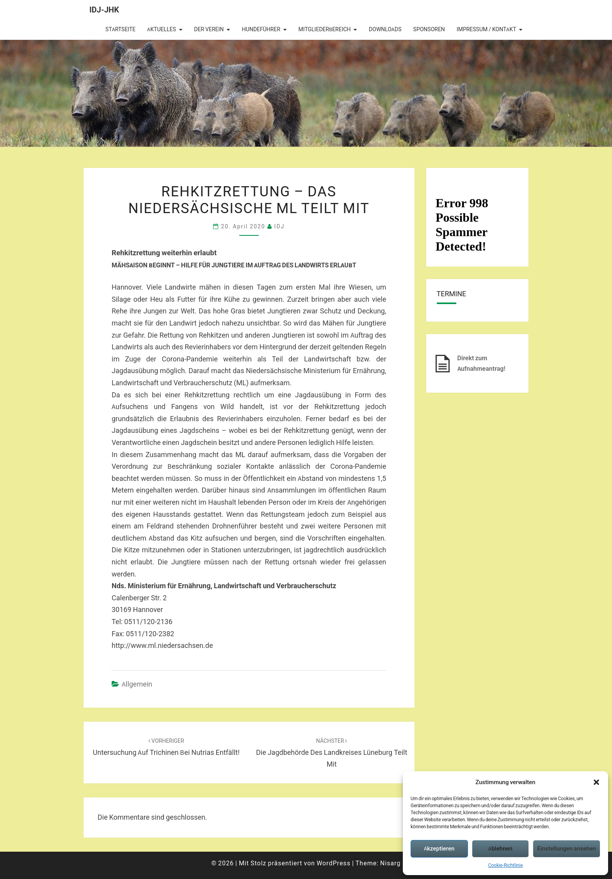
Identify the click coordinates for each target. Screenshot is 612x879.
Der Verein (209, 29)
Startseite (120, 29)
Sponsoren (429, 29)
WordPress (333, 863)
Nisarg (390, 863)
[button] (596, 782)
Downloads (385, 29)
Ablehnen (500, 848)
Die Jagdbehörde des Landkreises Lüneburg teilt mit (331, 753)
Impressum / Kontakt (486, 29)
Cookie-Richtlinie (505, 865)
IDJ (279, 226)
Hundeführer (261, 29)
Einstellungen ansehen (566, 848)
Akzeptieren (439, 848)
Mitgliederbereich (325, 29)
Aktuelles (161, 29)
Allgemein (137, 684)
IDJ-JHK (104, 9)
